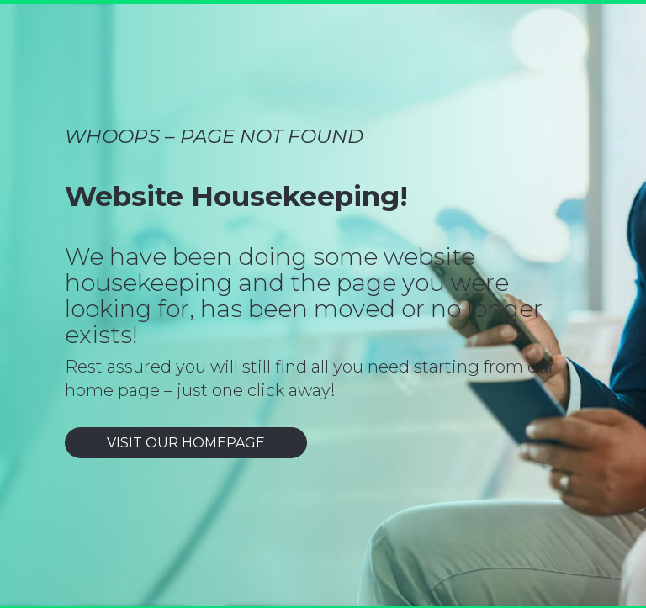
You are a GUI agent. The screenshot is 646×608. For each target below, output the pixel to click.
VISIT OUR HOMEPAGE (186, 443)
